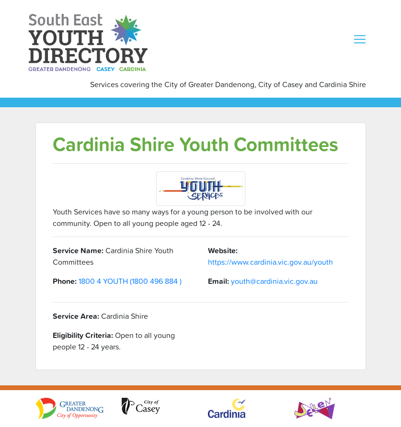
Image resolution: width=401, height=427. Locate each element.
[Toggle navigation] (359, 39)
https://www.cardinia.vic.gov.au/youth (270, 262)
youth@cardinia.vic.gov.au (274, 281)
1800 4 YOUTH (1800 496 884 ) (130, 281)
